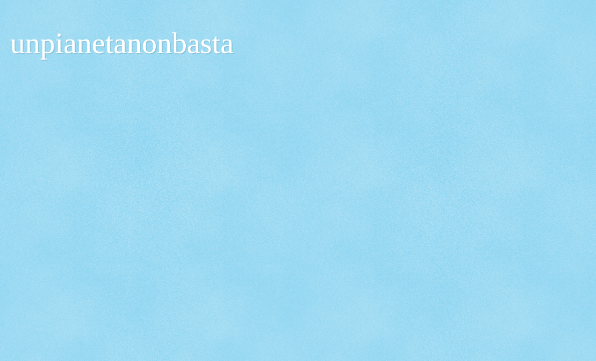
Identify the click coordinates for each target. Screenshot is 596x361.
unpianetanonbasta (122, 43)
